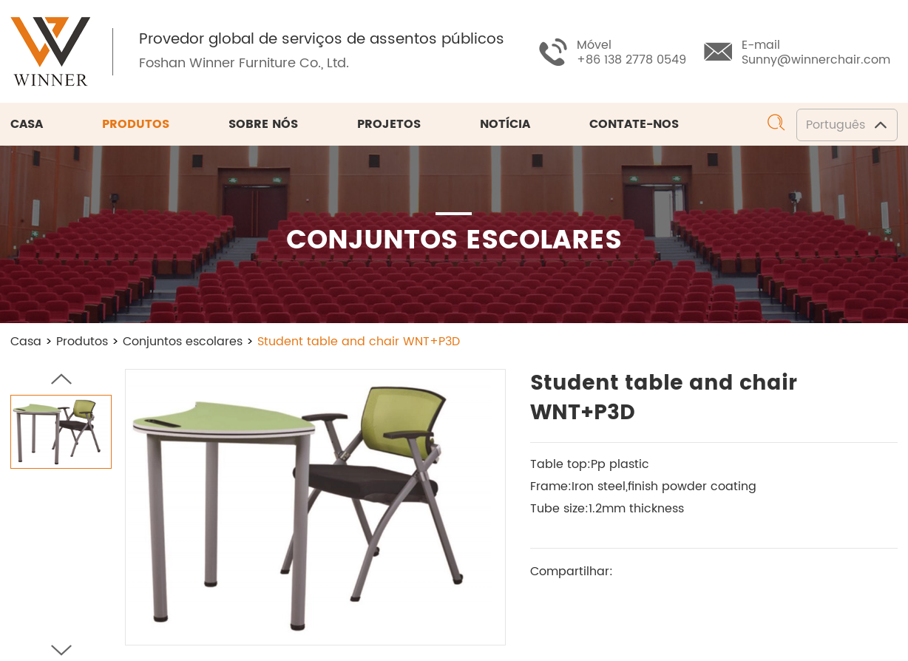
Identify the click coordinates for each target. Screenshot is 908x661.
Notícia (505, 124)
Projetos (389, 124)
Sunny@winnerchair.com (816, 60)
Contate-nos (634, 124)
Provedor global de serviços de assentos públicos (321, 40)
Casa (26, 124)
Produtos (135, 124)
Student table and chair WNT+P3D (358, 341)
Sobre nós (263, 124)
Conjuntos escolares (183, 341)
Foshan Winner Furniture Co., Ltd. (244, 63)
